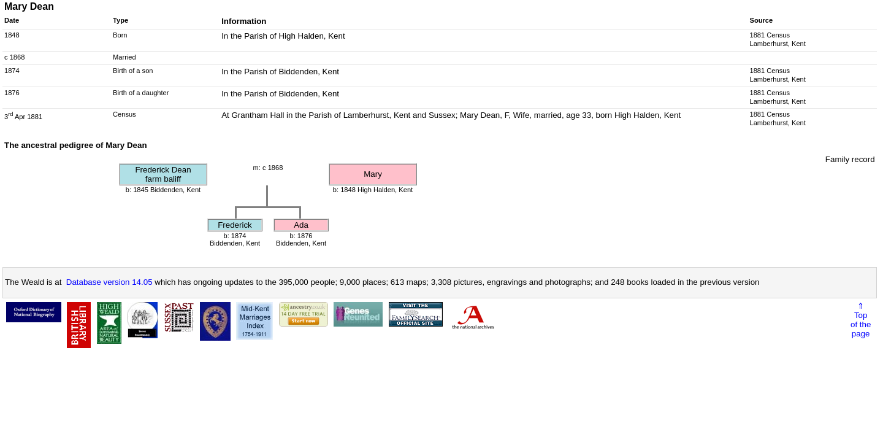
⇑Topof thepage (861, 319)
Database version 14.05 (109, 282)
